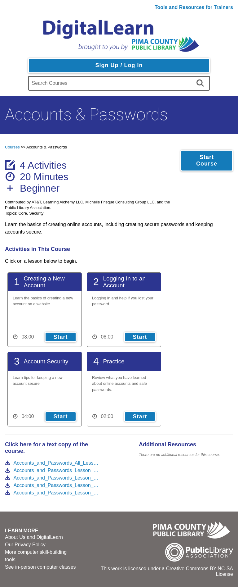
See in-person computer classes (40, 567)
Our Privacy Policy (25, 544)
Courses (12, 147)
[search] (201, 83)
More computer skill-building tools (36, 555)
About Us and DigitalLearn (34, 537)
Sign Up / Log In (119, 65)
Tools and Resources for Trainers (194, 7)
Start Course (206, 160)
